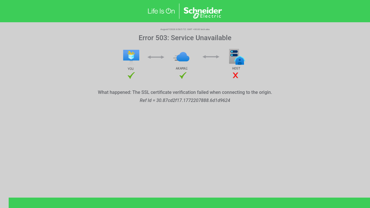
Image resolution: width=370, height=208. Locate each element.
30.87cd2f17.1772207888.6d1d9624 (193, 100)
